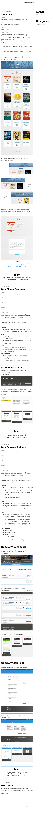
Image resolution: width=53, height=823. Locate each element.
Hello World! (7, 793)
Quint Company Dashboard (14, 451)
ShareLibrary (7, 14)
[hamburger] (5, 2)
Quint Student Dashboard (13, 291)
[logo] (28, 2)
